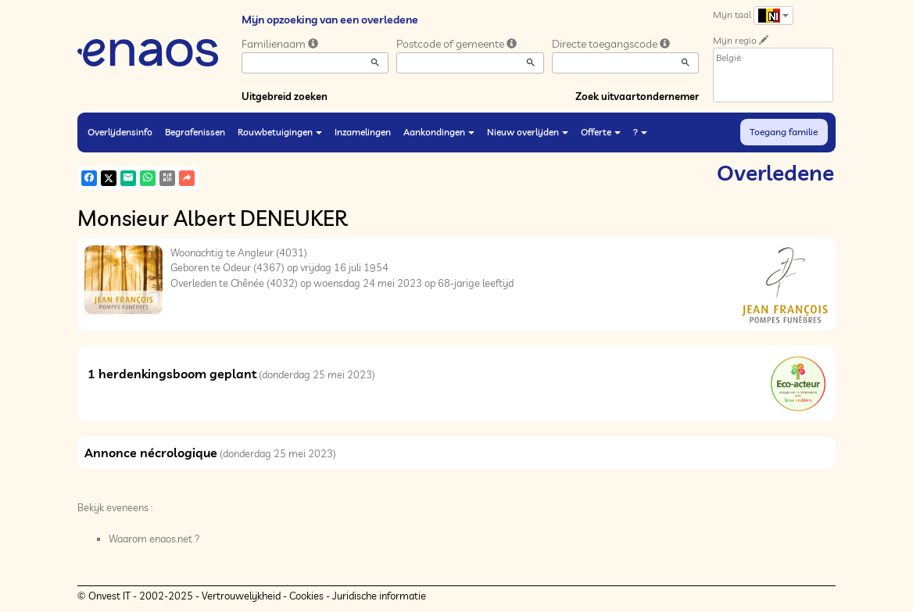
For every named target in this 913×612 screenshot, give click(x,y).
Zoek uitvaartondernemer (637, 96)
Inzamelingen (363, 132)
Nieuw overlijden (527, 132)
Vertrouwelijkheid (241, 595)
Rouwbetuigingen (280, 132)
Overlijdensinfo (120, 132)
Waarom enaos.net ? (154, 538)
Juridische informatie (379, 595)
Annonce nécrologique (150, 452)
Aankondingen (438, 132)
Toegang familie (784, 132)
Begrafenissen (195, 132)
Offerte (601, 132)
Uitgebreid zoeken (285, 96)
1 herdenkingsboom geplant (172, 373)
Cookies (306, 595)
